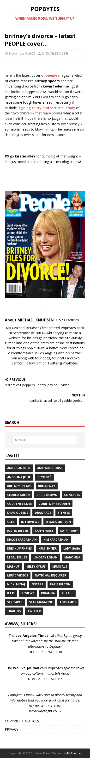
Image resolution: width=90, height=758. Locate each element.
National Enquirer (50, 575)
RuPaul (67, 593)
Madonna (72, 557)
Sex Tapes (14, 602)
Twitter (34, 611)
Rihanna (48, 593)
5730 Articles (69, 320)
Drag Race (43, 513)
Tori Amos (68, 602)
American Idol (18, 468)
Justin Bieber (17, 531)
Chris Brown (46, 495)
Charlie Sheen (18, 495)
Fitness (64, 513)
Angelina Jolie (19, 477)
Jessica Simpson (58, 522)
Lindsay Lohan (46, 557)
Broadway (46, 486)
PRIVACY (11, 729)
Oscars (37, 584)
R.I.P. (11, 593)
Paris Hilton (60, 584)
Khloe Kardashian (22, 540)
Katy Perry (69, 531)
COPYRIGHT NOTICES (22, 721)
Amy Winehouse (49, 468)
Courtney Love (19, 504)
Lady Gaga (71, 548)
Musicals (59, 566)
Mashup (13, 566)
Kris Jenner (47, 548)
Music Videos (17, 575)
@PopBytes (69, 363)
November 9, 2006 (22, 53)
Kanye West (44, 531)
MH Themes (74, 753)
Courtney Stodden (54, 504)
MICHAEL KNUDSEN (55, 53)
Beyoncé (44, 477)
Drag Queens (17, 513)
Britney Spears (19, 486)
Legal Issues (17, 557)
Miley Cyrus (36, 566)
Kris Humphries (19, 548)
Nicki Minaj (16, 584)
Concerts (72, 495)
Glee (10, 522)
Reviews (28, 593)
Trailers (14, 611)
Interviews (30, 522)
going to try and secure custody (48, 108)
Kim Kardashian (56, 540)
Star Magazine (41, 602)
